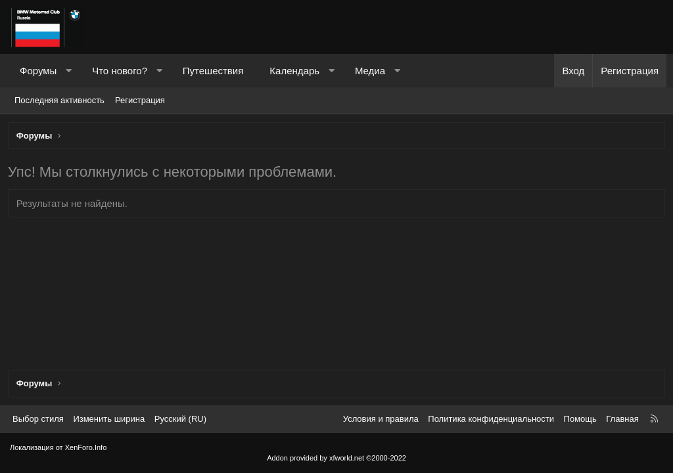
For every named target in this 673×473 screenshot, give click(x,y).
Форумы (38, 70)
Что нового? (119, 70)
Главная (622, 419)
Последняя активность (59, 100)
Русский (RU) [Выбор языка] (180, 419)
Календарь (294, 70)
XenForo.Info (86, 447)
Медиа (370, 70)
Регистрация (140, 100)
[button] (68, 70)
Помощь (580, 419)
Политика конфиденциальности (491, 419)
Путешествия (213, 70)
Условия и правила (381, 419)
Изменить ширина (109, 419)
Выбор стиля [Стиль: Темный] (38, 419)
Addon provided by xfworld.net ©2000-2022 (336, 458)
